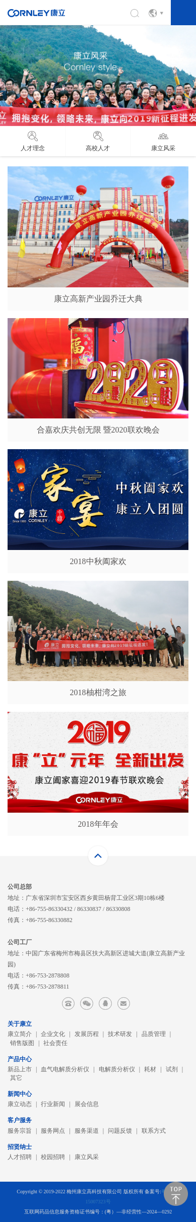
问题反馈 (120, 1130)
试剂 (172, 1069)
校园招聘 (53, 1156)
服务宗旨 (20, 1130)
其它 (16, 1077)
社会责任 (55, 1043)
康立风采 (87, 1156)
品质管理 (154, 1033)
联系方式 (154, 1130)
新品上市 (20, 1069)
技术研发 (120, 1033)
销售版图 (22, 1043)
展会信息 (87, 1104)
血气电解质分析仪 (65, 1069)
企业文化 (53, 1033)
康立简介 (20, 1033)
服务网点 (53, 1130)
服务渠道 (87, 1130)
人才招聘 (20, 1156)
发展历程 (87, 1033)
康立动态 (20, 1104)
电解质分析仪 (117, 1069)
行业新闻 (53, 1104)
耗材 (150, 1069)
